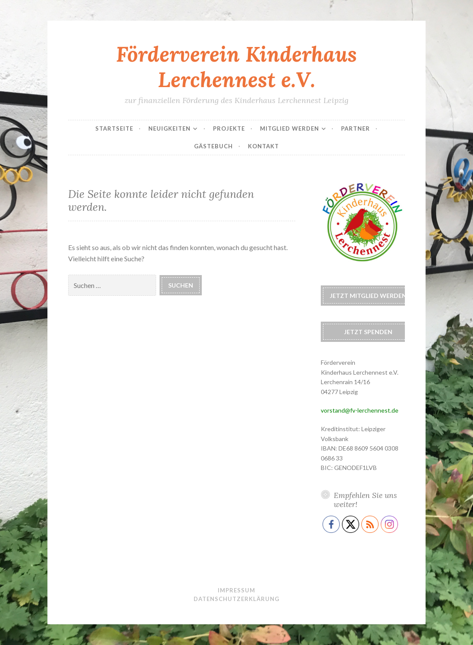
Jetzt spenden (368, 331)
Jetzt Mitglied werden (368, 295)
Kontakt (263, 146)
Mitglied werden (289, 128)
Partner (355, 128)
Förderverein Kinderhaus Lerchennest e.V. (236, 67)
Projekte (229, 128)
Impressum (236, 590)
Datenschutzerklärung (236, 598)
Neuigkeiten (169, 128)
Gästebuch (213, 146)
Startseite (114, 128)
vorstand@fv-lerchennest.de (359, 410)
